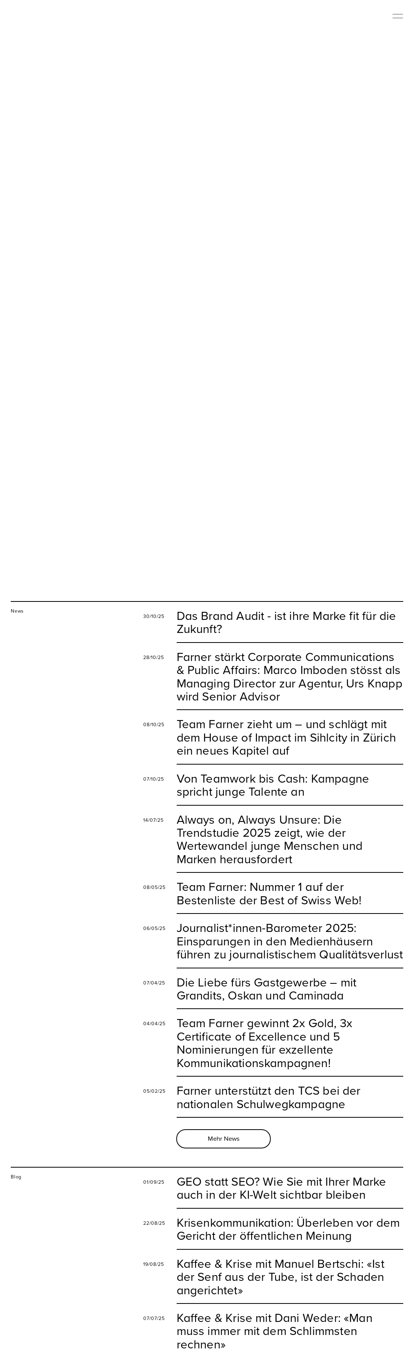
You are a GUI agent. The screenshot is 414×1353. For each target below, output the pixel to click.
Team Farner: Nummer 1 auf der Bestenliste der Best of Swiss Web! (269, 874)
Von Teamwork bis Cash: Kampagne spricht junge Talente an (273, 766)
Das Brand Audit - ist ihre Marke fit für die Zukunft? (286, 603)
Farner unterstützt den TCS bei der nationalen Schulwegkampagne (269, 1078)
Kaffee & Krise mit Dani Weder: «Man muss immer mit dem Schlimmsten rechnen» (275, 1312)
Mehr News (224, 1119)
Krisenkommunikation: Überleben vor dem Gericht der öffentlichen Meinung (288, 1210)
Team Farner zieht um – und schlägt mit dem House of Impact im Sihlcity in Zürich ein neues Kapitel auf (286, 718)
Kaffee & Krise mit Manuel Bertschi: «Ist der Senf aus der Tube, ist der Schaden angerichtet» (280, 1258)
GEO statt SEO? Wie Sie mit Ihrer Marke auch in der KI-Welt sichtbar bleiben (281, 1169)
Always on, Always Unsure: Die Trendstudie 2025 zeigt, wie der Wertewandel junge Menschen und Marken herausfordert (270, 820)
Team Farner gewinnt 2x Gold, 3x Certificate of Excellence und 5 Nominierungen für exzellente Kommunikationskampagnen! (265, 1024)
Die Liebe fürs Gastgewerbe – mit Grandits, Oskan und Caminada (267, 970)
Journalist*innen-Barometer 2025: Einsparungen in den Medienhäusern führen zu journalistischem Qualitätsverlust (290, 922)
